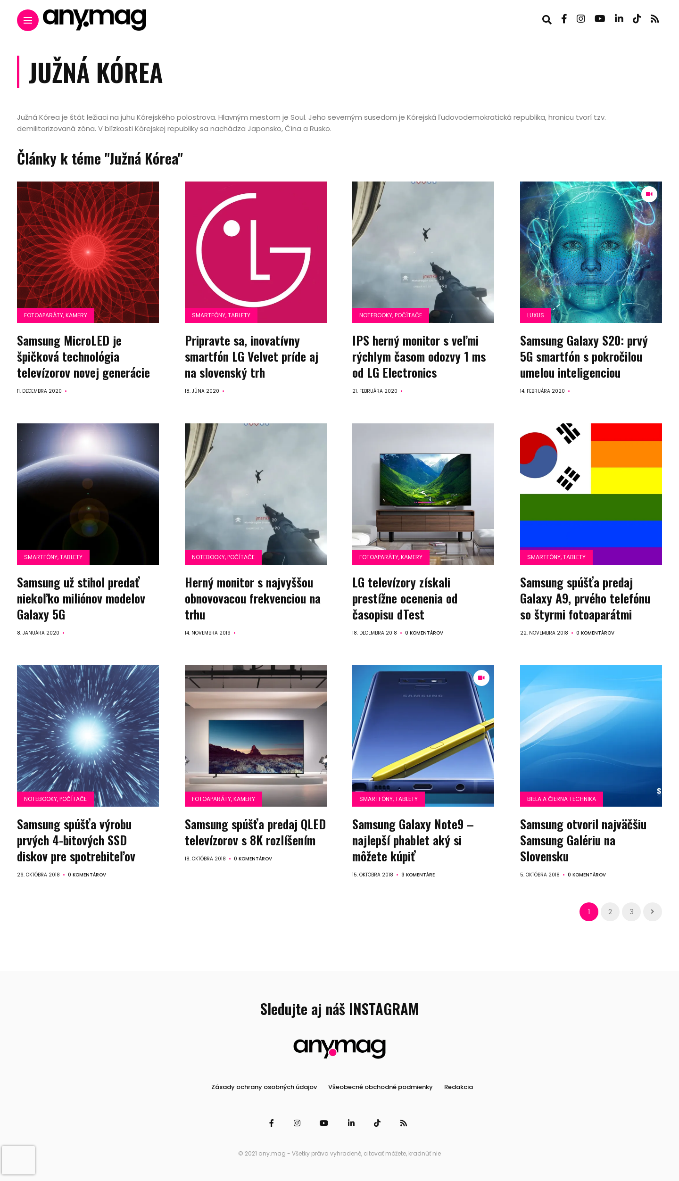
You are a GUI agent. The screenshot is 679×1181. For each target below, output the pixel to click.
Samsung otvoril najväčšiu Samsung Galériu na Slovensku (583, 839)
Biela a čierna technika (561, 798)
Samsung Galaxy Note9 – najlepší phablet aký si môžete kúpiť (413, 839)
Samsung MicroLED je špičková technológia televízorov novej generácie (83, 356)
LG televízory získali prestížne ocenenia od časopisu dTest (404, 598)
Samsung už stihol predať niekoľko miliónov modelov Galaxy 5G (81, 598)
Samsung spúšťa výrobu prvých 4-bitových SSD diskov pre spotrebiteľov (76, 839)
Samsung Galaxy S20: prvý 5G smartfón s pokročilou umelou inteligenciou (584, 356)
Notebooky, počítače (390, 315)
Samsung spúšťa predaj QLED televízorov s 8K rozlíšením (255, 831)
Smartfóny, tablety (221, 315)
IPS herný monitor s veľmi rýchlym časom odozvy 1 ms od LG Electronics (419, 356)
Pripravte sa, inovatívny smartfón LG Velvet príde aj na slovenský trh (251, 356)
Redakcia (458, 1086)
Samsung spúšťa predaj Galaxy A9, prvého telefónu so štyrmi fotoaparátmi (585, 598)
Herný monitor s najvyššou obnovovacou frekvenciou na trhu (253, 598)
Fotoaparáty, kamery (55, 315)
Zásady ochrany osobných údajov (264, 1086)
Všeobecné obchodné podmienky (380, 1086)
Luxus (535, 315)
